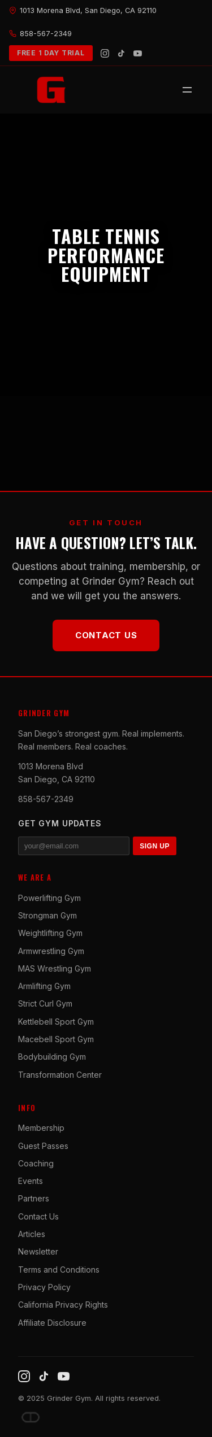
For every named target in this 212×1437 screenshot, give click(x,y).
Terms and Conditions (58, 1269)
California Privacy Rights (63, 1304)
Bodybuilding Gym (52, 1056)
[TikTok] (121, 53)
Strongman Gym (47, 915)
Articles (31, 1234)
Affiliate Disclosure (52, 1322)
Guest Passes (43, 1146)
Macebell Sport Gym (56, 1039)
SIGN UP (155, 846)
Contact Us (106, 635)
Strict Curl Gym (45, 1003)
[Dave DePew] (30, 1417)
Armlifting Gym (44, 986)
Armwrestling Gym (51, 951)
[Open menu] (187, 90)
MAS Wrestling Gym (54, 968)
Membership (41, 1128)
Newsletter (38, 1251)
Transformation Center (60, 1074)
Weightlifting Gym (50, 933)
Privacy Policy (44, 1287)
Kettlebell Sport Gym (56, 1021)
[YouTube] (137, 53)
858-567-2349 (45, 799)
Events (30, 1181)
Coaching (36, 1163)
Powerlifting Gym (49, 898)
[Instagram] (105, 53)
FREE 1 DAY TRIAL (51, 53)
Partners (33, 1198)
